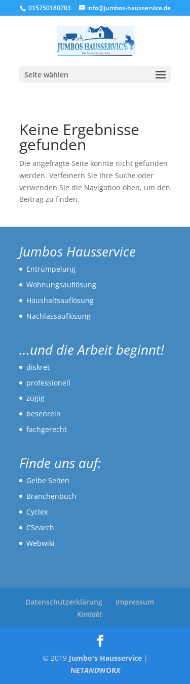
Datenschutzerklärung (63, 602)
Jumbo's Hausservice (105, 658)
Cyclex (37, 512)
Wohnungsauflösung (61, 284)
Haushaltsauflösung (60, 300)
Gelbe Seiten (47, 480)
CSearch (40, 527)
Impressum (135, 602)
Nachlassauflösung (58, 316)
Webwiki (40, 543)
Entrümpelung (50, 269)
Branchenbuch (51, 496)
